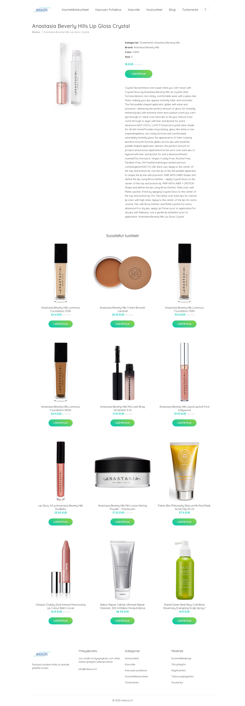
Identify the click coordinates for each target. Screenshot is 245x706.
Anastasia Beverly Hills (167, 42)
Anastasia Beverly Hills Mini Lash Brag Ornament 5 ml (122, 408)
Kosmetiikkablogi (181, 658)
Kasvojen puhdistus (108, 10)
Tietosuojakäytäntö (182, 676)
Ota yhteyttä (178, 664)
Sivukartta (177, 682)
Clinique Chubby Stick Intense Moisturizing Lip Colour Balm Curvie (61, 606)
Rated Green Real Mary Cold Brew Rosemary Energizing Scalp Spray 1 (184, 606)
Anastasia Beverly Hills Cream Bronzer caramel (122, 309)
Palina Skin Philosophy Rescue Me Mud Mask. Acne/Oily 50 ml (184, 507)
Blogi (172, 10)
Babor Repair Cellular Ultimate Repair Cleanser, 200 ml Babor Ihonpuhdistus (122, 606)
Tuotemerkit (190, 10)
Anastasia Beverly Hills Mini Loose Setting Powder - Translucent (122, 507)
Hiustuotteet (154, 10)
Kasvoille (134, 10)
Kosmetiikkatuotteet (75, 10)
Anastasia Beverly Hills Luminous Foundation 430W (60, 408)
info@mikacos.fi (88, 669)
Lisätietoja (139, 73)
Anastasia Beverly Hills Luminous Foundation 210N (60, 309)
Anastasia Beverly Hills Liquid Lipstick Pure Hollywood (184, 408)
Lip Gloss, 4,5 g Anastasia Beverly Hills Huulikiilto (60, 507)
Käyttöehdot (178, 670)
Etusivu (36, 32)
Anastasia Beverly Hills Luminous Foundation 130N (184, 309)
